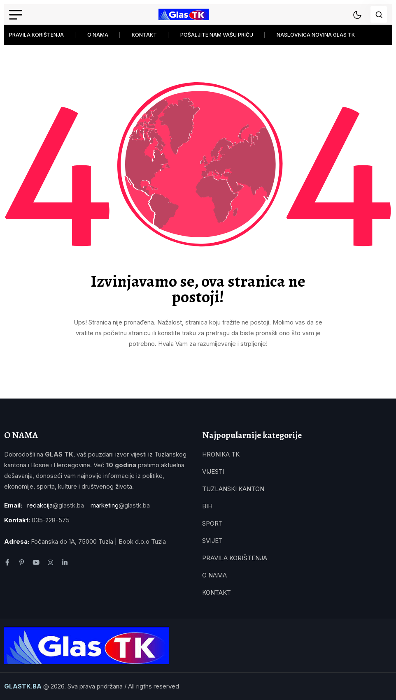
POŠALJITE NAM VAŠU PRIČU (216, 35)
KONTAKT (144, 35)
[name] (183, 14)
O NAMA (97, 35)
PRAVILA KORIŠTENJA (36, 35)
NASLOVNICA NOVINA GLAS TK (316, 35)
